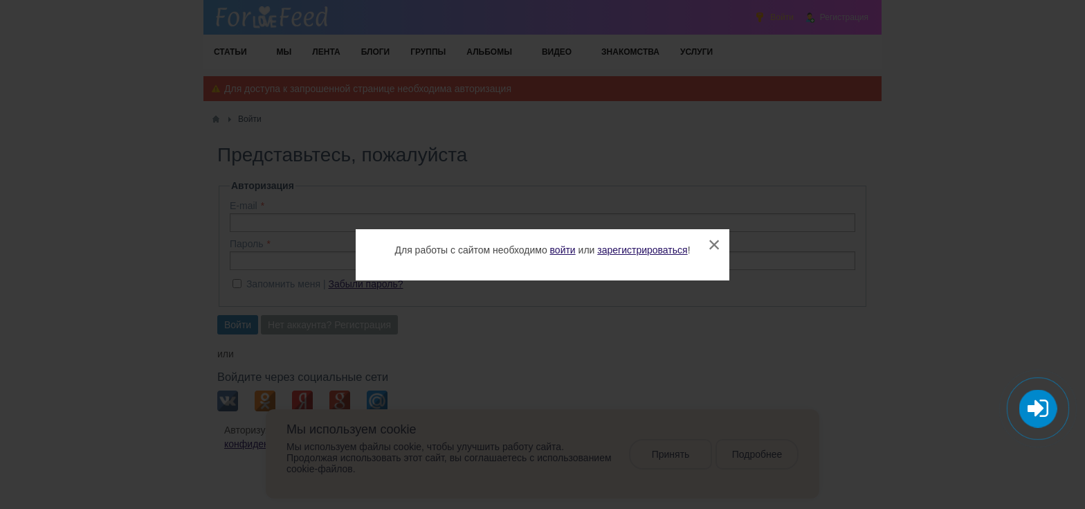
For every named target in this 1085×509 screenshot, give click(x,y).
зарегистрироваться (642, 250)
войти (563, 250)
